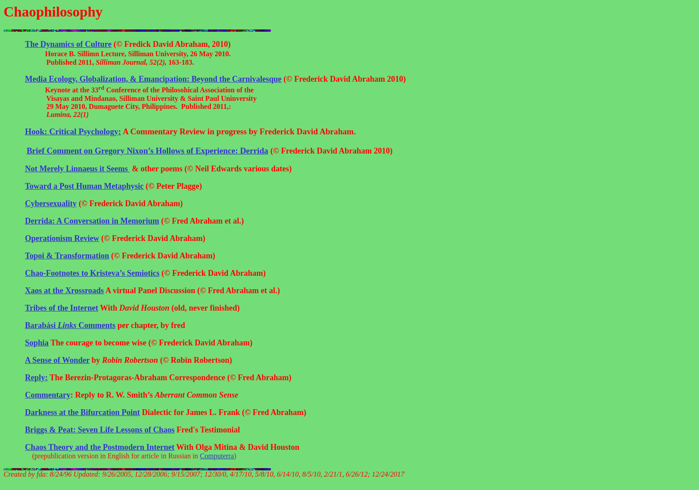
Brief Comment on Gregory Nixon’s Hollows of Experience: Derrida (147, 150)
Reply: (36, 377)
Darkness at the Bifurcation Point (82, 412)
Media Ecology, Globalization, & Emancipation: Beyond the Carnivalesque (153, 79)
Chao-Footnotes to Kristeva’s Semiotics (92, 273)
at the (64, 290)
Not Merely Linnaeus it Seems (77, 168)
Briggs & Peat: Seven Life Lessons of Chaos (100, 429)
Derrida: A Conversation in (92, 220)
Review (62, 238)
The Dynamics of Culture (68, 44)
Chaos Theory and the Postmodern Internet (99, 447)
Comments (70, 325)
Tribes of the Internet (61, 307)
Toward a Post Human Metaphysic (84, 186)
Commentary (47, 394)
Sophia (37, 342)
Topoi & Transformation (67, 255)
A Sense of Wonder (57, 360)
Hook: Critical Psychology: (73, 131)
